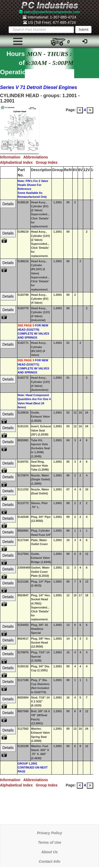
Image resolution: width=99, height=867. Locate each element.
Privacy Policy (49, 833)
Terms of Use (49, 842)
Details (8, 204)
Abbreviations (36, 157)
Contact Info (49, 861)
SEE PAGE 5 (26, 325)
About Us (49, 852)
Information (11, 157)
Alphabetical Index (18, 162)
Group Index (47, 162)
